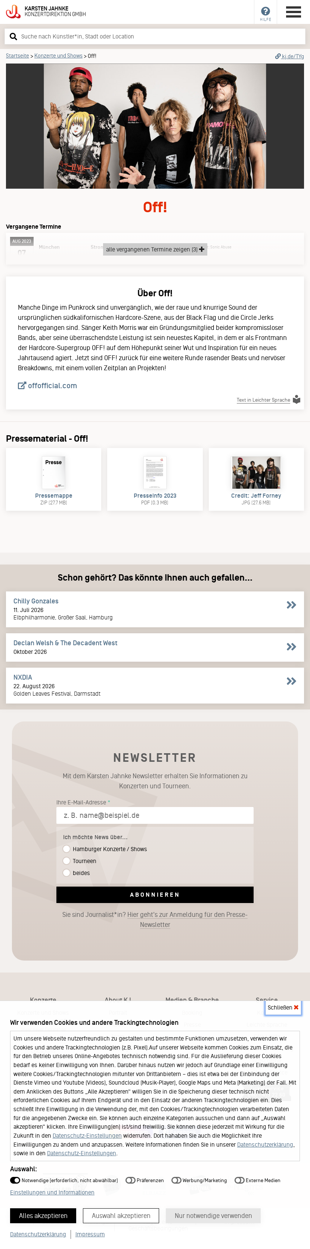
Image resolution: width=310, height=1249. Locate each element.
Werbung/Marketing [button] (199, 1180)
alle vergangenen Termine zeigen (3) (155, 249)
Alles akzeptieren (43, 1215)
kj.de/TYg (289, 56)
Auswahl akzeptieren (121, 1215)
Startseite (17, 56)
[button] (12, 36)
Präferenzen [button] (144, 1180)
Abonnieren (155, 894)
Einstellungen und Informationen (52, 1192)
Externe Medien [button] (257, 1180)
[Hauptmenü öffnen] (294, 12)
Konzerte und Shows (58, 56)
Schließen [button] (283, 1007)
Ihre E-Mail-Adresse (81, 802)
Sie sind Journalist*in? (155, 920)
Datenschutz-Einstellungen (87, 1135)
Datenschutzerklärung (265, 1144)
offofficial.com (47, 385)
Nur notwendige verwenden (213, 1215)
